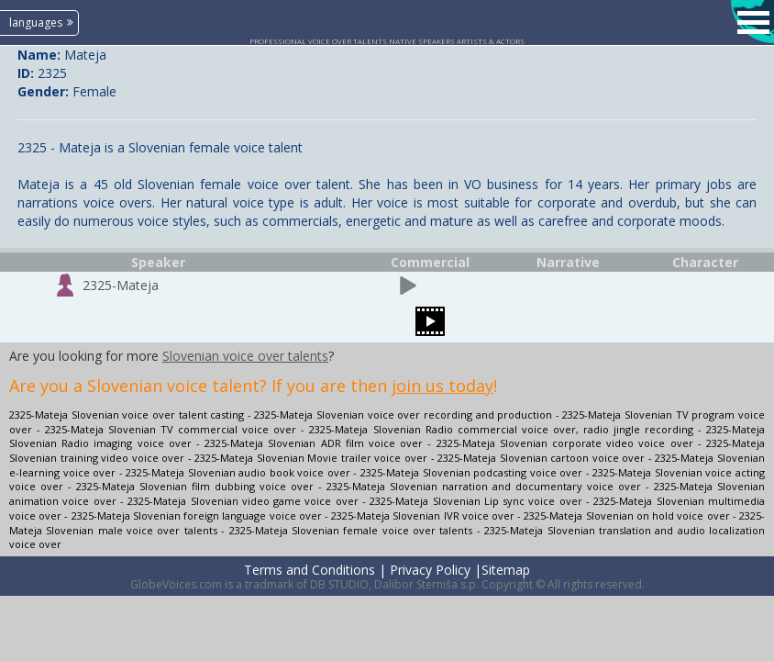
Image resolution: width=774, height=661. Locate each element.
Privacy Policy (430, 569)
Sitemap (505, 569)
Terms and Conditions (309, 569)
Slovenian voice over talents (245, 355)
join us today (442, 386)
